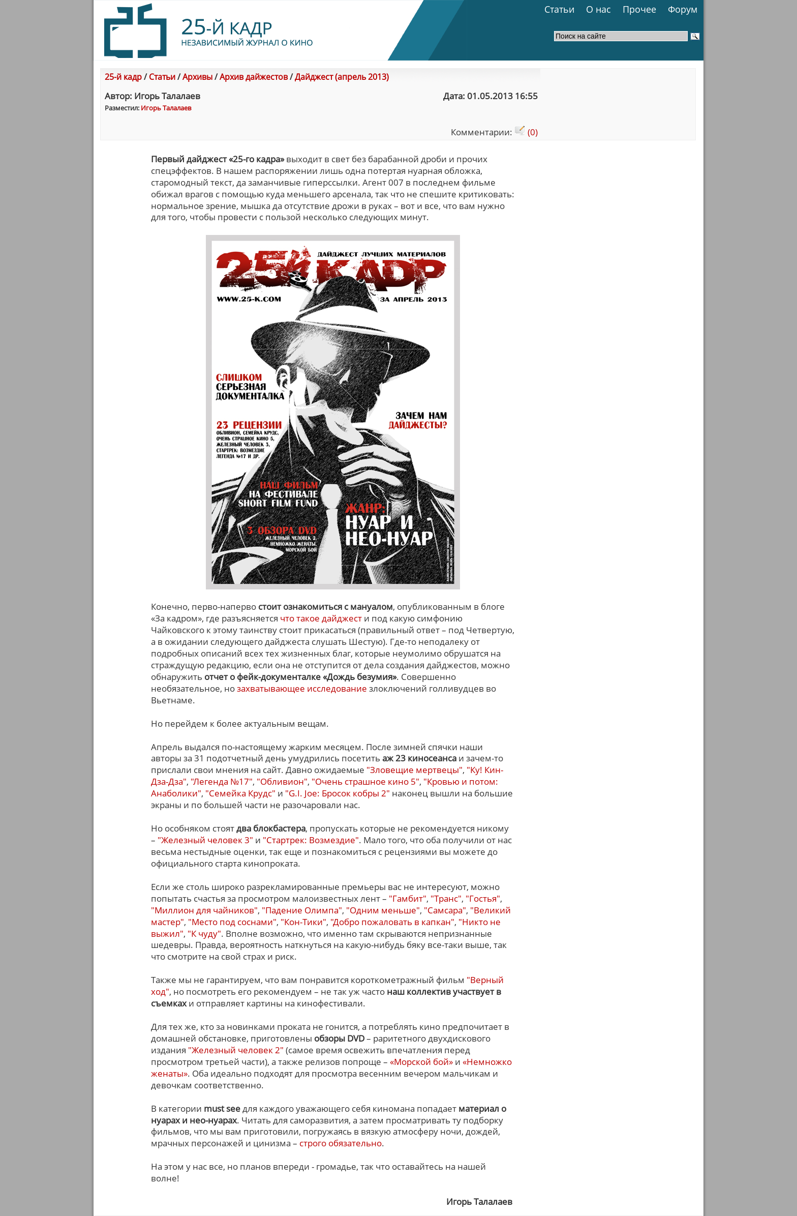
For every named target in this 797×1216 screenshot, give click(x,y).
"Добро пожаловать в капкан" (392, 922)
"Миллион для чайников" (204, 910)
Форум (682, 9)
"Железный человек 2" (236, 1050)
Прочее (639, 9)
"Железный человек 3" (205, 840)
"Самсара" (445, 910)
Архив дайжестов (254, 76)
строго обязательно (340, 1143)
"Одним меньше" (383, 910)
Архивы (197, 76)
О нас (598, 9)
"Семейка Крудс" (240, 793)
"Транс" (446, 898)
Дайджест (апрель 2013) (342, 76)
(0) (526, 132)
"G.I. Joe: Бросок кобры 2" (337, 793)
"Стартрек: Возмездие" (311, 840)
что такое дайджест (321, 618)
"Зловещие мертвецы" (414, 770)
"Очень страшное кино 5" (365, 781)
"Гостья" (483, 898)
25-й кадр (123, 76)
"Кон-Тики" (303, 922)
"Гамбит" (407, 898)
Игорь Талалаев (166, 107)
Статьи (559, 9)
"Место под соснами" (232, 922)
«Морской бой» (422, 1061)
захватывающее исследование (302, 688)
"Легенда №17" (222, 781)
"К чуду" (204, 933)
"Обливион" (282, 781)
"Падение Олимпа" (302, 910)
